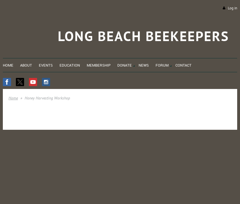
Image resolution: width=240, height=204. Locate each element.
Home (13, 98)
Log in (232, 8)
